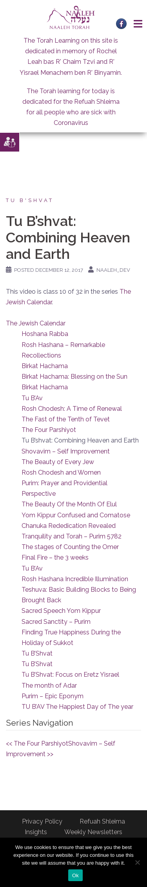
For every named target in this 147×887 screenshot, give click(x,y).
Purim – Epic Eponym (52, 696)
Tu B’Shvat (37, 653)
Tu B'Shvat (30, 200)
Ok (75, 875)
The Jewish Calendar (35, 323)
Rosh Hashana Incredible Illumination (75, 579)
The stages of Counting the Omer (70, 547)
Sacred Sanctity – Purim (56, 621)
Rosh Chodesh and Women (61, 472)
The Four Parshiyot (49, 430)
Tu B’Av (32, 398)
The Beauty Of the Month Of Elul (69, 504)
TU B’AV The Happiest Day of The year (77, 706)
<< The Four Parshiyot (37, 743)
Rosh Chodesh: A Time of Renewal (72, 408)
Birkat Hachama (45, 366)
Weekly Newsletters (93, 832)
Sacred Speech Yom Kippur (61, 610)
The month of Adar (49, 685)
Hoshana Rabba (45, 334)
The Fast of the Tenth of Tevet (66, 419)
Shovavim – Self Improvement (66, 451)
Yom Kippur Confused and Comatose (76, 515)
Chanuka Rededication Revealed (69, 525)
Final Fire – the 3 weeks (55, 557)
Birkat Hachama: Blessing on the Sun (74, 376)
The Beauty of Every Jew (58, 462)
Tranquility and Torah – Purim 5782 (72, 536)
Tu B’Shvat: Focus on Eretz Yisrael (70, 674)
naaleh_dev (113, 270)
